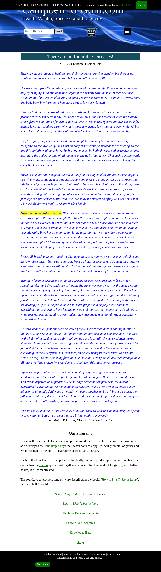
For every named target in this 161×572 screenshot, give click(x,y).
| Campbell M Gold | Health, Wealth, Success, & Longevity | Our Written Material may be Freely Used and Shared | (80, 556)
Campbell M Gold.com (73, 10)
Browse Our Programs (80, 523)
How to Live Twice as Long (119, 479)
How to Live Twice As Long (80, 503)
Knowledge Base (80, 532)
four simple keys (55, 446)
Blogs (80, 542)
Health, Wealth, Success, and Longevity (62, 18)
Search (59, 31)
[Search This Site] (39, 31)
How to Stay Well (66, 494)
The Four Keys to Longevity (80, 513)
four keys (45, 465)
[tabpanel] (80, 305)
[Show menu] (127, 31)
